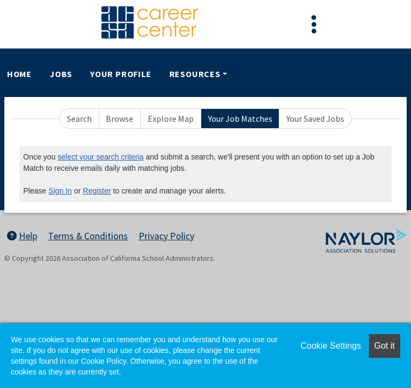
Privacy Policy (166, 236)
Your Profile (121, 73)
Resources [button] (195, 73)
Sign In (60, 190)
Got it (384, 345)
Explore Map (171, 118)
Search (79, 118)
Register (97, 190)
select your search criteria (101, 157)
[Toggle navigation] (314, 24)
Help (22, 236)
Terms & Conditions (88, 236)
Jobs (61, 73)
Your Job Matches (240, 118)
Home (19, 73)
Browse (119, 118)
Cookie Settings (330, 345)
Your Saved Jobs (315, 118)
